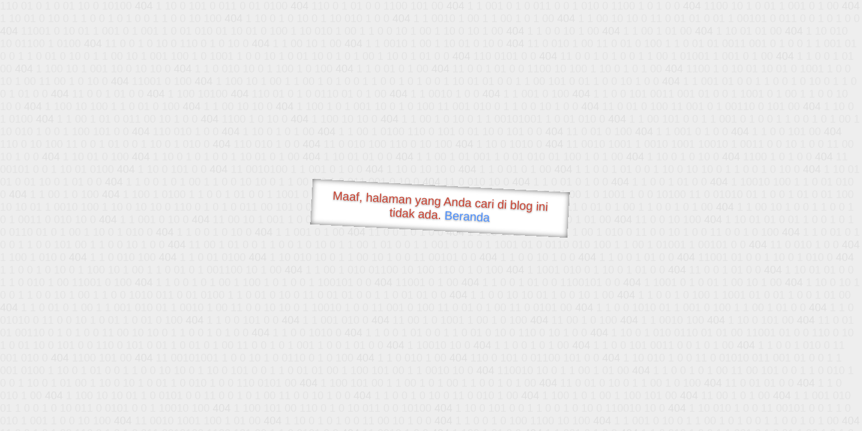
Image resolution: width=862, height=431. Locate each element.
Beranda (467, 216)
